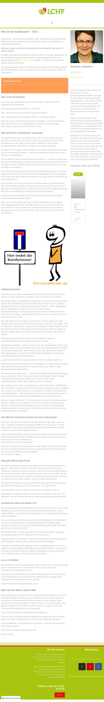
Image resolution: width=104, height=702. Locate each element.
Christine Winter (77, 77)
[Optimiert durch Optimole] (11, 698)
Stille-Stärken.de (25, 60)
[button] (52, 23)
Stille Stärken (75, 72)
